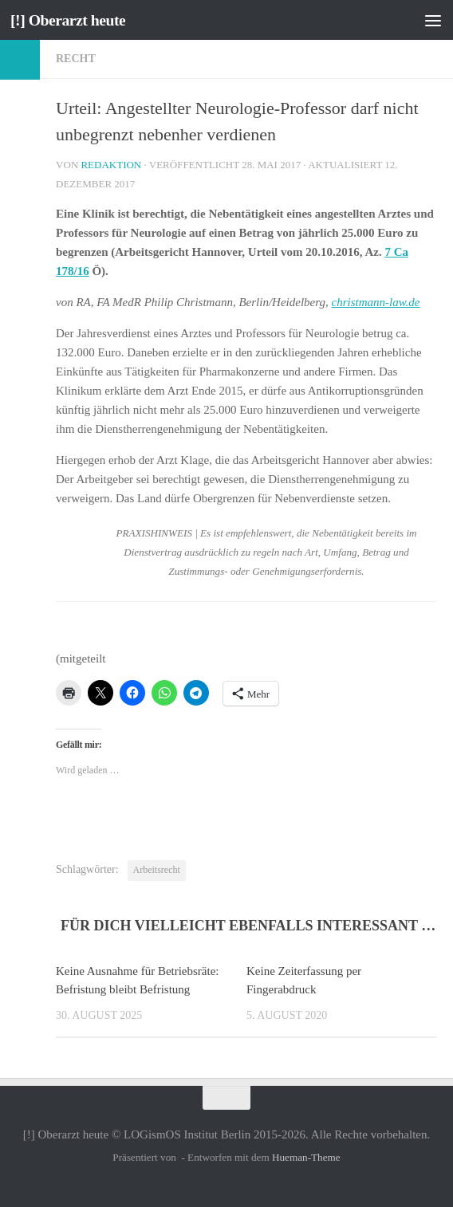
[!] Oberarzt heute (72, 19)
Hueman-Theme (306, 1157)
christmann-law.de (376, 302)
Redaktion (111, 165)
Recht (76, 59)
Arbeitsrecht (156, 869)
